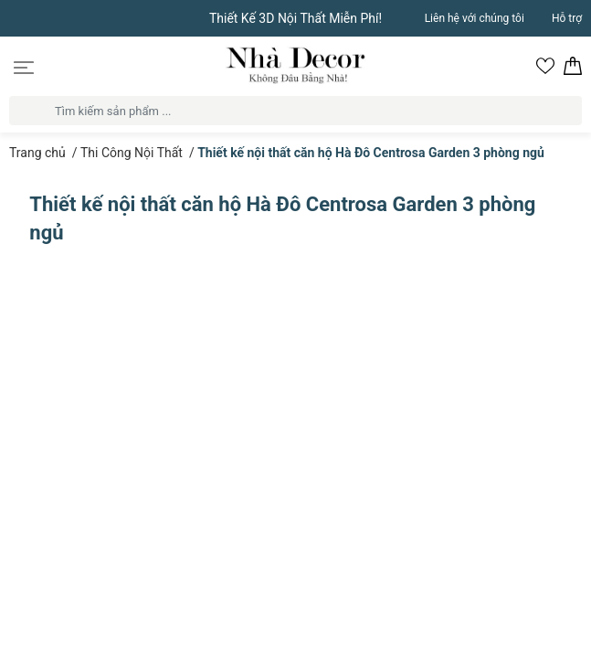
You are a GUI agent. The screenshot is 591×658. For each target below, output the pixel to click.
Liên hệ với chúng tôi (474, 18)
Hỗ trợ (567, 18)
